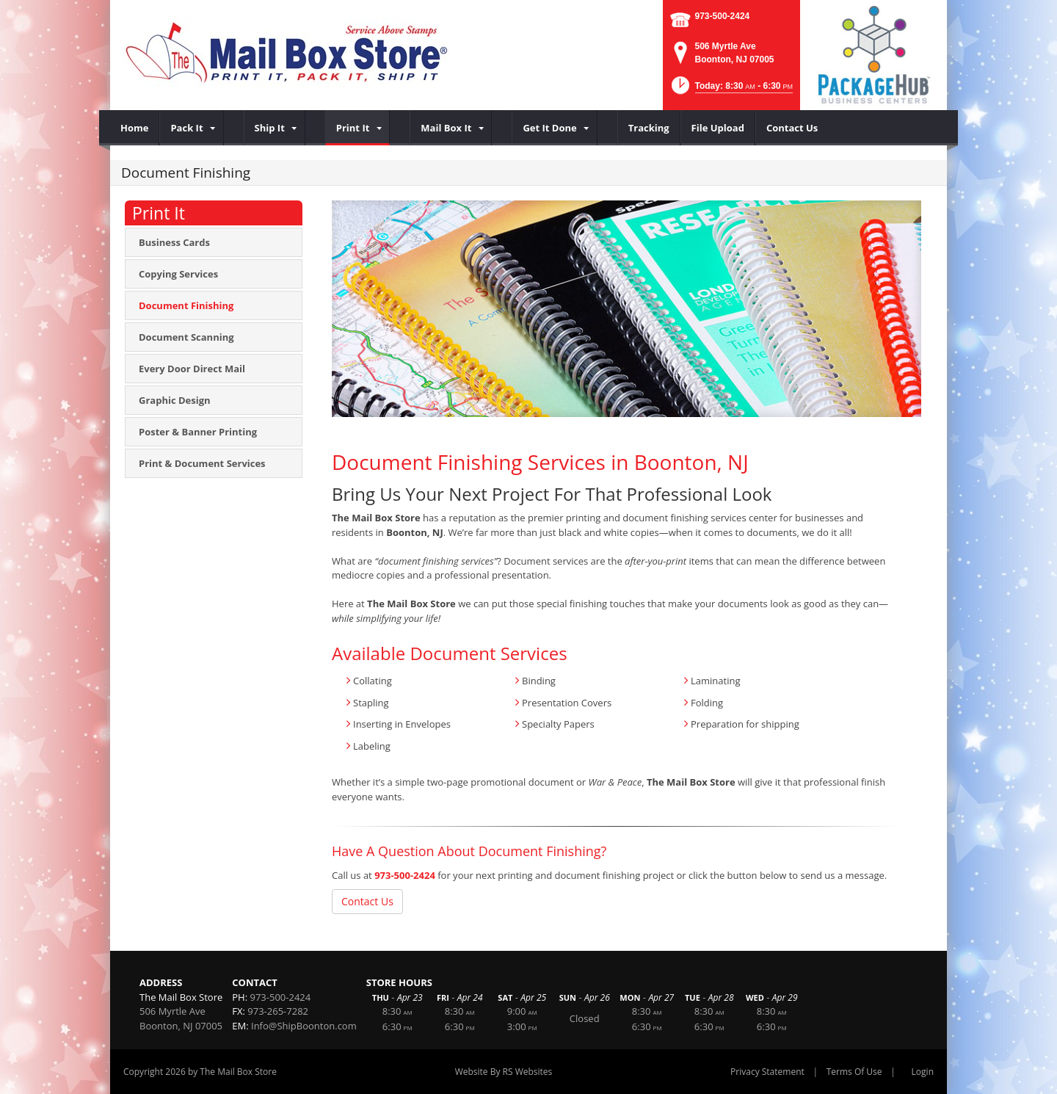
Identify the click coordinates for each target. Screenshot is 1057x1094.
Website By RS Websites (504, 1071)
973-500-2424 (722, 16)
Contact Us (367, 901)
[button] (731, 90)
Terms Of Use (854, 1071)
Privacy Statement (767, 1071)
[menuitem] (134, 127)
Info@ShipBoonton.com (304, 1025)
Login (923, 1071)
